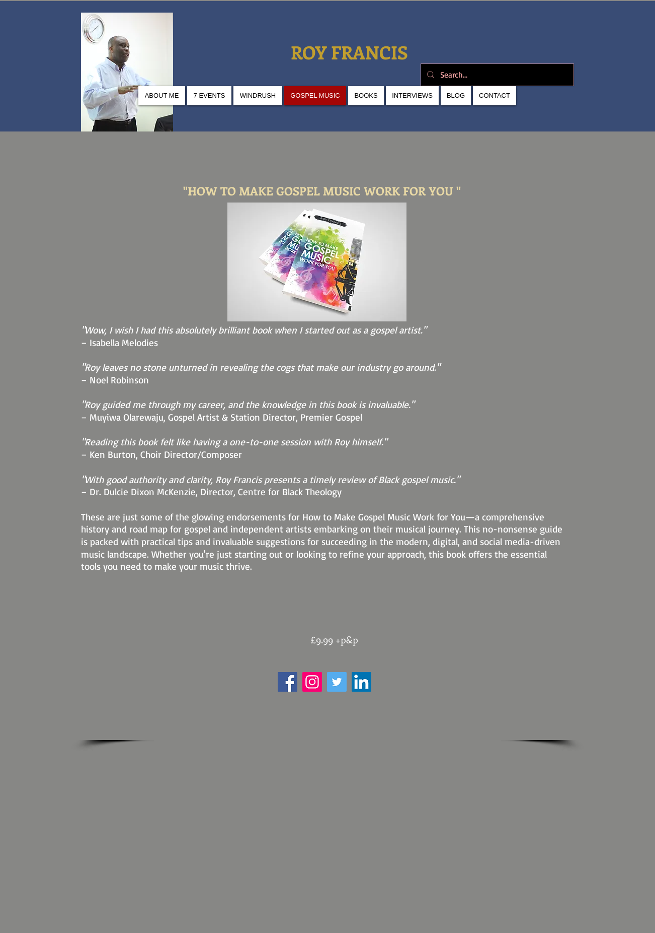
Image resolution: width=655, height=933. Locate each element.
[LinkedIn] (361, 682)
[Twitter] (337, 682)
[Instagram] (312, 682)
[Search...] (496, 75)
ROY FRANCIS (352, 52)
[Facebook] (287, 682)
